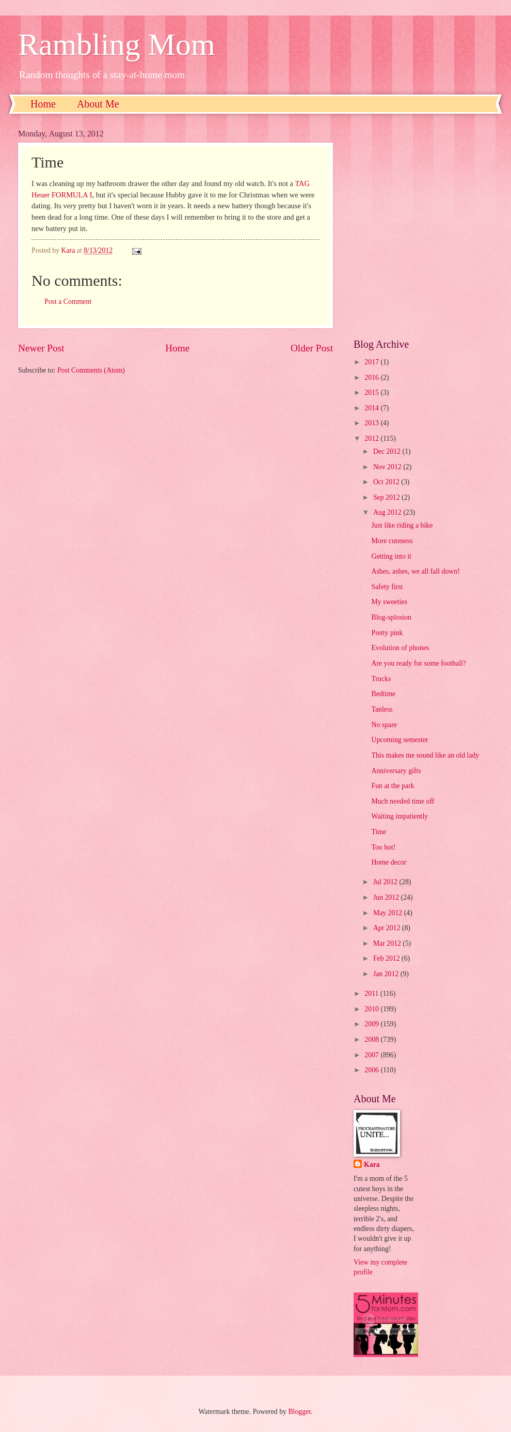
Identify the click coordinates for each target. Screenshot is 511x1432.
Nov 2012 (388, 467)
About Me (98, 104)
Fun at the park (392, 786)
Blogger (299, 1411)
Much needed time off (402, 801)
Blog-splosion (391, 617)
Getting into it (391, 556)
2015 (372, 392)
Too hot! (383, 847)
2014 (372, 408)
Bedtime (383, 694)
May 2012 (388, 913)
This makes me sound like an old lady (425, 755)
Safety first (387, 587)
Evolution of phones (400, 648)
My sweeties (389, 602)
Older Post (312, 348)
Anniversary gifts (396, 771)
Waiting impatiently (399, 816)
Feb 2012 (387, 958)
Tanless (381, 709)
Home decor (388, 862)
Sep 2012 (387, 497)
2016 (372, 377)
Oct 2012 (387, 482)
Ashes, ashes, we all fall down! (415, 571)
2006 (372, 1070)
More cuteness (391, 541)
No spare (383, 725)
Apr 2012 (387, 928)
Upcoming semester (399, 740)
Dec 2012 (388, 451)
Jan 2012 (387, 974)
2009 (372, 1024)
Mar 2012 (388, 943)
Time (378, 832)
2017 (372, 362)
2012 (372, 438)
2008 (372, 1039)
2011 (372, 993)
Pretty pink (387, 633)
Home (43, 104)
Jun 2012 (387, 897)
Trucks (381, 679)
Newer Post (41, 348)
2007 (372, 1055)
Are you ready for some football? (418, 663)
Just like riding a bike (402, 525)
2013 (372, 423)
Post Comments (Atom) (91, 370)
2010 (372, 1009)
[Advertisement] (104, 226)
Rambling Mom (116, 44)
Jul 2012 (386, 882)
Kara (372, 1164)
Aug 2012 (388, 512)
